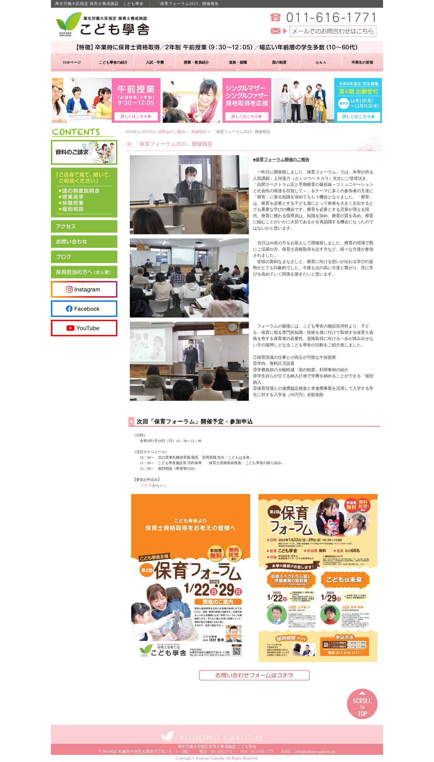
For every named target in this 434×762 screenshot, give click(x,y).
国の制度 (279, 62)
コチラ (146, 485)
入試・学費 (155, 62)
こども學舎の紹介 (113, 62)
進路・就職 (238, 62)
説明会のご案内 (171, 132)
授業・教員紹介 (196, 62)
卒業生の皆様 (362, 62)
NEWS (147, 132)
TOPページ (72, 62)
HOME (131, 132)
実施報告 (198, 132)
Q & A (321, 62)
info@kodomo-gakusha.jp (315, 752)
